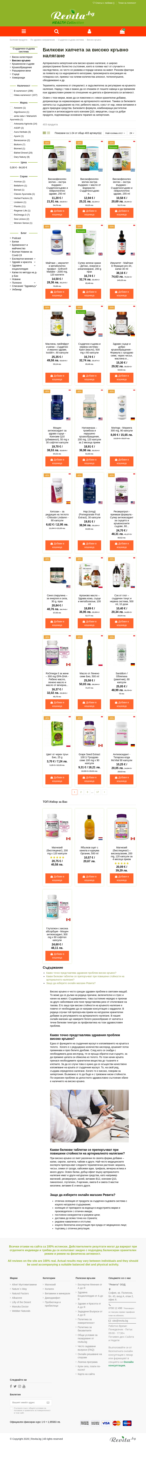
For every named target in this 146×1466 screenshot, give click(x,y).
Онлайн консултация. (121, 1364)
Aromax (19, 182)
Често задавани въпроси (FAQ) (87, 1349)
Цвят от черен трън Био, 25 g (57, 757)
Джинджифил (52, 1298)
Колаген (49, 1290)
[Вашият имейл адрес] (28, 1403)
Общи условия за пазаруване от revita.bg (87, 1339)
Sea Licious (21, 219)
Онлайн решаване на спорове (90, 1357)
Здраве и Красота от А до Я (89, 1306)
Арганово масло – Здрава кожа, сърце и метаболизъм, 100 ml (89, 600)
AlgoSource (21, 112)
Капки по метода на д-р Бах (24, 274)
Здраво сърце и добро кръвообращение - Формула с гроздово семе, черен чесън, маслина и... (121, 352)
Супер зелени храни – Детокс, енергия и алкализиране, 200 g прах (89, 268)
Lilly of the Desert (21, 1303)
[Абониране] (49, 1403)
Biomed (19, 149)
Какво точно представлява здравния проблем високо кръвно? (81, 973)
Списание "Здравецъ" (24, 286)
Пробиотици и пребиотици (53, 1305)
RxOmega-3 (22, 215)
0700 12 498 (115, 1309)
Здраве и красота (22, 262)
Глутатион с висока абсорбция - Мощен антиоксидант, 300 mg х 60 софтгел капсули (57, 935)
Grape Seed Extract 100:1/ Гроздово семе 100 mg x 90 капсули (89, 759)
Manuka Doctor (20, 1307)
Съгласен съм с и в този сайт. (32, 1411)
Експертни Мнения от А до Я (90, 1287)
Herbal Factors (23, 198)
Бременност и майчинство (20, 247)
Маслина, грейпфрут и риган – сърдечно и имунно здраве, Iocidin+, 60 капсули (57, 349)
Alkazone (17, 1298)
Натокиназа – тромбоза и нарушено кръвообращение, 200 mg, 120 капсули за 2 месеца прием (89, 436)
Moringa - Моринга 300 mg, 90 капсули (122, 430)
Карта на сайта (86, 1375)
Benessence (22, 140)
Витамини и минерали (57, 1294)
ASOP (19, 128)
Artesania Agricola (25, 124)
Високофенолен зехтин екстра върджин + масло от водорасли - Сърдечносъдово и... (89, 187)
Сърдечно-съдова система (24, 50)
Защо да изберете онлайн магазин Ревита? (71, 984)
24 (131, 133)
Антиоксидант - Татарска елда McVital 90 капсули (121, 758)
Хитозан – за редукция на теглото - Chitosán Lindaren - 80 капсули (57, 517)
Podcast (16, 238)
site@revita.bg (120, 1321)
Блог (24, 233)
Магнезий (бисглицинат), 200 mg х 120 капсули (57, 851)
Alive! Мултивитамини (24, 1285)
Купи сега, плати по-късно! (89, 1369)
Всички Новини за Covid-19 (22, 254)
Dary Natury (22, 157)
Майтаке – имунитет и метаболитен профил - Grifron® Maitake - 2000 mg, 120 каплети (57, 269)
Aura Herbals (22, 132)
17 (98, 792)
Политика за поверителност (86, 1322)
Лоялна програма (87, 1362)
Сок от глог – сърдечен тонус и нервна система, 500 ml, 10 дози (121, 600)
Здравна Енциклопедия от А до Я (90, 1297)
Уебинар (17, 289)
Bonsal (19, 190)
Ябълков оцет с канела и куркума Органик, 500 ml (89, 851)
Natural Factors (20, 1294)
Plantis (19, 207)
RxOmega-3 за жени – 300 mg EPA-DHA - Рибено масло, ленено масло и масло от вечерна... (57, 680)
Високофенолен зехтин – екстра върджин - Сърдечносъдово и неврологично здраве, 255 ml (121, 187)
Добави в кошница (57, 213)
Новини (16, 279)
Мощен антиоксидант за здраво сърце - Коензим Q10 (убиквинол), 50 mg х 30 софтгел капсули (57, 436)
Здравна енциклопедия (20, 267)
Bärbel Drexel (23, 153)
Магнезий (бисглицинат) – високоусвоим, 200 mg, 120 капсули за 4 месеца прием (122, 854)
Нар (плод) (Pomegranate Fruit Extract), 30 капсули (89, 515)
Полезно (17, 283)
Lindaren (20, 202)
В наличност (23, 91)
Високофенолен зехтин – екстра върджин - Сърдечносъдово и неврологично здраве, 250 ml (57, 187)
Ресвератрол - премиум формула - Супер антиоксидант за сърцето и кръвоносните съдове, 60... (121, 519)
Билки (15, 242)
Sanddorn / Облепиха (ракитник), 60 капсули (122, 678)
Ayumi (19, 136)
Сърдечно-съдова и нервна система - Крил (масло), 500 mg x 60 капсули (89, 349)
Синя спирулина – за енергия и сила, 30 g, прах (57, 599)
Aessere (20, 108)
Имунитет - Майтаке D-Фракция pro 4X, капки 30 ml (121, 266)
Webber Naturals (21, 1312)
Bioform (19, 145)
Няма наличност (25, 95)
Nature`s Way (19, 1290)
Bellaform (20, 186)
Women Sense (23, 223)
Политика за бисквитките (85, 1330)
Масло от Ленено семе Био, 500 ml (89, 676)
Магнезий (50, 1285)
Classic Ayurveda (24, 194)
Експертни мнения (22, 259)
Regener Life (22, 211)
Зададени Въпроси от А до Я (90, 1314)
